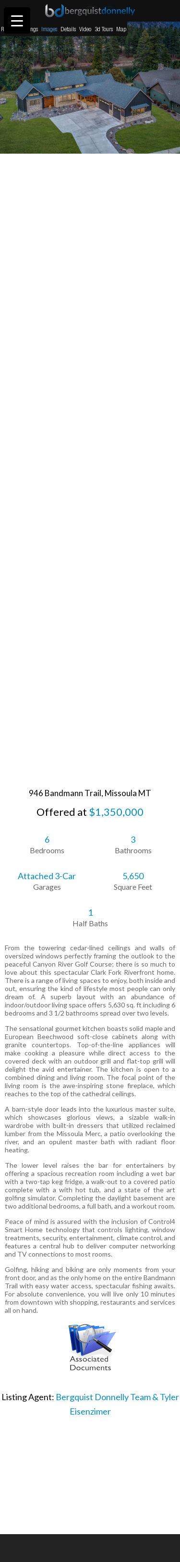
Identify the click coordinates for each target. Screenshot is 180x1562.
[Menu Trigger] (17, 20)
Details (68, 29)
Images (49, 29)
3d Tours (104, 29)
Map (121, 29)
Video (85, 29)
